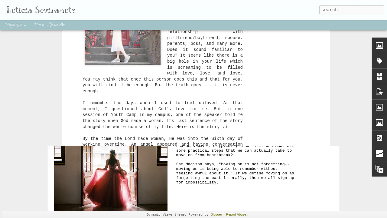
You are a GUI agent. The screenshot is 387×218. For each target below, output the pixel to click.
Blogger (216, 214)
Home (39, 25)
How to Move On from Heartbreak (239, 82)
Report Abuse (236, 214)
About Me (56, 25)
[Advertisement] (193, 50)
